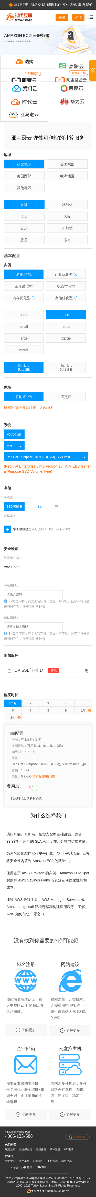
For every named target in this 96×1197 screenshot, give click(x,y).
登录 (62, 17)
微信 (42, 1167)
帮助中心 (10, 1160)
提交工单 (24, 1160)
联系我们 (38, 1160)
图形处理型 (24, 286)
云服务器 (41, 1149)
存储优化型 (66, 297)
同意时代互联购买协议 (26, 798)
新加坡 (67, 228)
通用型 (23, 274)
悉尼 (24, 240)
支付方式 (52, 1160)
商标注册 (55, 1149)
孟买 (24, 216)
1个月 (13, 703)
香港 (24, 205)
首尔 (24, 228)
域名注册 (10, 1149)
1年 (86, 710)
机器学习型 (66, 286)
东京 (67, 240)
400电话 (68, 1149)
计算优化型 (66, 274)
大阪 (67, 216)
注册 (78, 17)
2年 (15, 717)
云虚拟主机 (25, 1149)
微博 (27, 1167)
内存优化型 (24, 297)
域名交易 (66, 1160)
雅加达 (67, 205)
